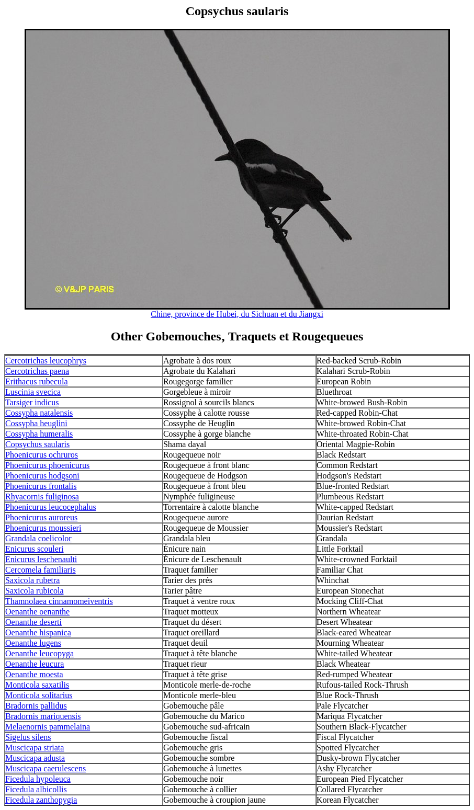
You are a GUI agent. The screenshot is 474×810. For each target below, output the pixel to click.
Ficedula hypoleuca (38, 778)
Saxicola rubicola (34, 590)
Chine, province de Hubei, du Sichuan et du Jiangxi (237, 314)
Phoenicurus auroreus (41, 517)
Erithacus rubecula (36, 381)
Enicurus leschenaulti (41, 559)
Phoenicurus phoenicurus (47, 465)
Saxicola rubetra (32, 580)
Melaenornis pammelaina (47, 726)
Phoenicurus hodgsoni (42, 475)
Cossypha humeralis (39, 433)
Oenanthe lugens (33, 642)
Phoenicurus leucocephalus (50, 507)
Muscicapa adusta (35, 758)
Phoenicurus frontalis (40, 486)
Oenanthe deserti (33, 622)
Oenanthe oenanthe (37, 611)
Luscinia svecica (33, 391)
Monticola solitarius (38, 695)
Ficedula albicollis (36, 789)
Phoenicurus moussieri (43, 527)
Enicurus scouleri (34, 548)
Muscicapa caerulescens (45, 768)
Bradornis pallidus (36, 705)
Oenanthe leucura (34, 663)
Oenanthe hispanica (38, 632)
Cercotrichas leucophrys (45, 360)
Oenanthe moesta (34, 674)
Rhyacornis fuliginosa (42, 496)
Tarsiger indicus (32, 402)
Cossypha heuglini (36, 423)
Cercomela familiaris (40, 569)
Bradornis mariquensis (43, 716)
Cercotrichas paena (37, 371)
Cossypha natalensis (39, 412)
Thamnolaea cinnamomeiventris (59, 601)
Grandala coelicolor (38, 538)
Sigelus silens (28, 737)
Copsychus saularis (37, 444)
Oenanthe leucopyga (39, 653)
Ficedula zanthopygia (41, 799)
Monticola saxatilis (37, 684)
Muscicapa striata (34, 747)
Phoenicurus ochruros (41, 454)
